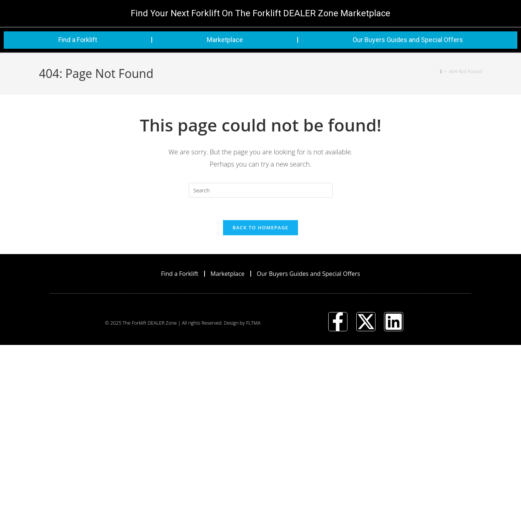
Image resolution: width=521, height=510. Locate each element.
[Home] (441, 71)
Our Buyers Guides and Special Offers (408, 40)
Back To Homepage (260, 227)
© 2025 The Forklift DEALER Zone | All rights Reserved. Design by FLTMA (182, 322)
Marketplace (225, 40)
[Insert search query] (261, 190)
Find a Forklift (77, 40)
